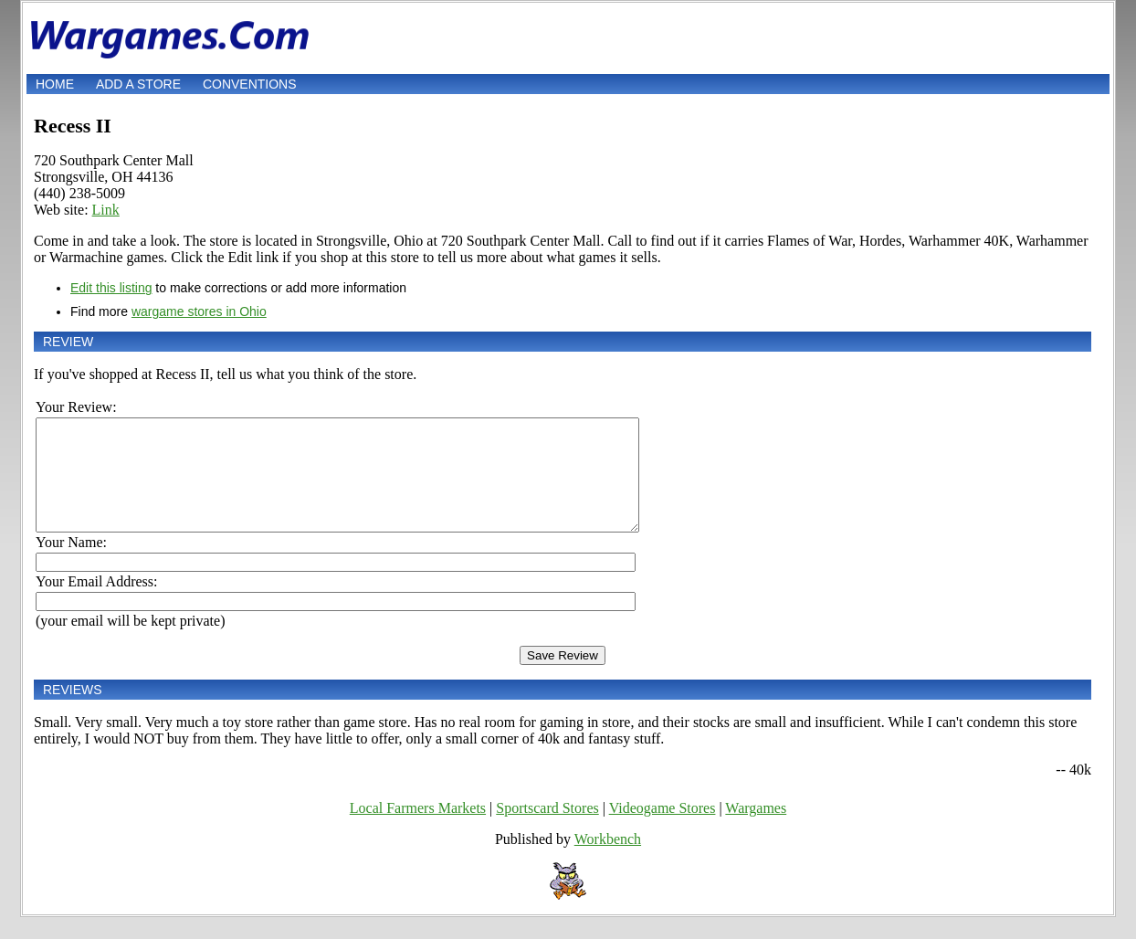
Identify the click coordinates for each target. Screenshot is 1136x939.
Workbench (607, 861)
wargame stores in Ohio (199, 311)
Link (106, 209)
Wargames (755, 830)
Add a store (138, 84)
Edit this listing (111, 287)
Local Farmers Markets (418, 830)
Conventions (250, 84)
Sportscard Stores (547, 830)
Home (55, 84)
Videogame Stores (662, 830)
